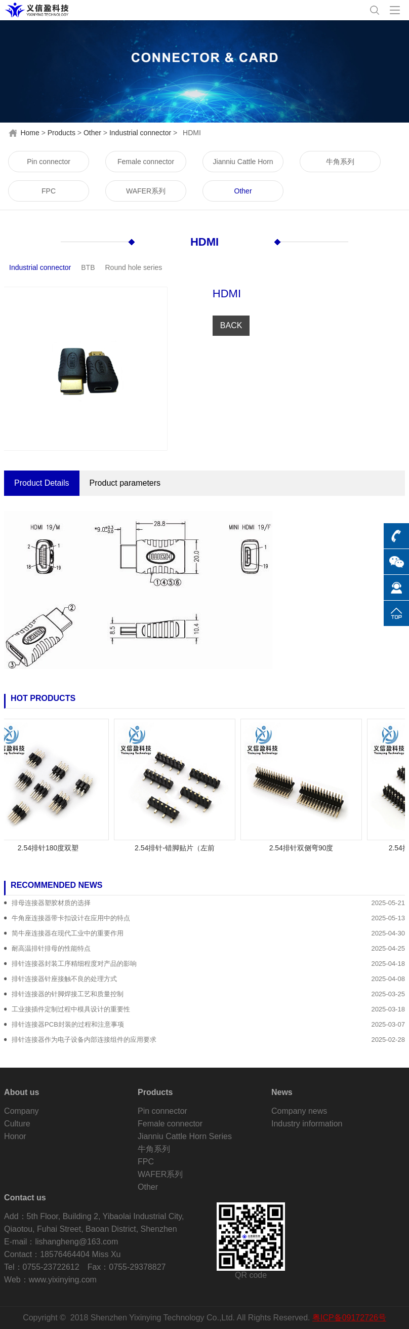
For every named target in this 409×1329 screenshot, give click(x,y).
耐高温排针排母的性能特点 (51, 948)
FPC (49, 191)
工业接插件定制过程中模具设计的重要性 (71, 1009)
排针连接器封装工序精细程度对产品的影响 (74, 963)
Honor (15, 1136)
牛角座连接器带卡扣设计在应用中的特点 (71, 918)
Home (29, 133)
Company (21, 1111)
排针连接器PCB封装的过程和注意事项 (68, 1024)
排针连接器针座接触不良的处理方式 (64, 979)
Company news (299, 1111)
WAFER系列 (146, 191)
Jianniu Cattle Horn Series (243, 165)
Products (61, 133)
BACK (231, 325)
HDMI (204, 242)
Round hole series (133, 267)
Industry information (307, 1123)
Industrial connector (140, 133)
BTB (88, 267)
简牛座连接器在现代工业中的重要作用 (68, 933)
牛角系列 (340, 162)
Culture (17, 1123)
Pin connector (48, 162)
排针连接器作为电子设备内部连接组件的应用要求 (84, 1039)
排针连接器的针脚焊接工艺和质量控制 (68, 994)
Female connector (145, 162)
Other (92, 133)
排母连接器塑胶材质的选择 (51, 903)
